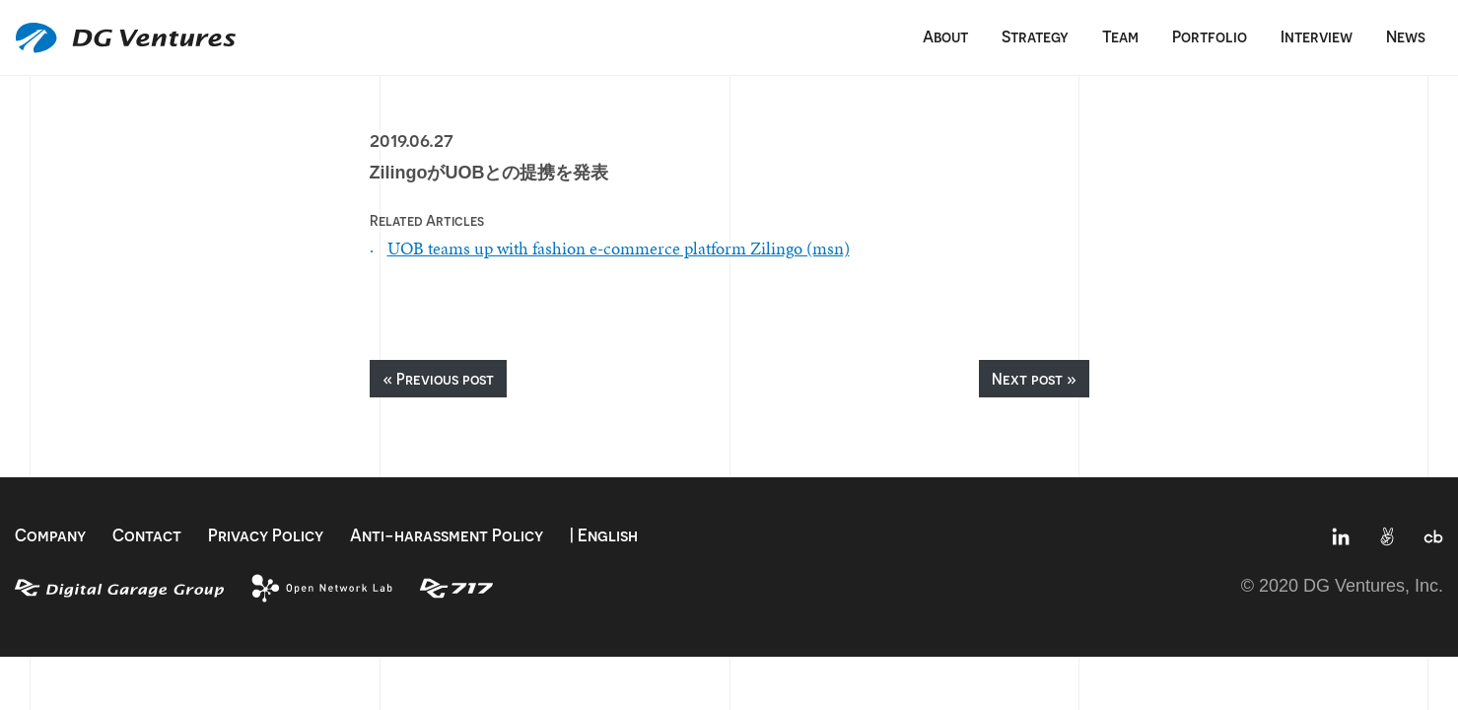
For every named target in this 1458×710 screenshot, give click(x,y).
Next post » (1034, 379)
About (945, 36)
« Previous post (438, 379)
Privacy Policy (265, 535)
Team (1120, 36)
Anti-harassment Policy (446, 535)
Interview (1317, 36)
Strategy (1035, 36)
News (1405, 36)
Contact (146, 535)
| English (604, 535)
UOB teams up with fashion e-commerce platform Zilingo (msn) (618, 248)
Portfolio (1209, 36)
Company (50, 535)
